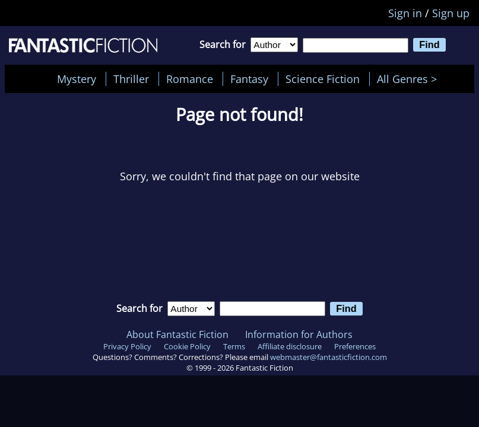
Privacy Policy (127, 346)
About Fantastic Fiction (177, 334)
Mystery (76, 79)
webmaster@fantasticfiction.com (328, 357)
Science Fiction (323, 79)
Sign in (405, 13)
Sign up (451, 13)
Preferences (355, 346)
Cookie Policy (187, 346)
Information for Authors (299, 334)
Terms (234, 346)
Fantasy (249, 79)
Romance (189, 79)
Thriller (131, 79)
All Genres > (410, 79)
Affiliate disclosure (290, 346)
